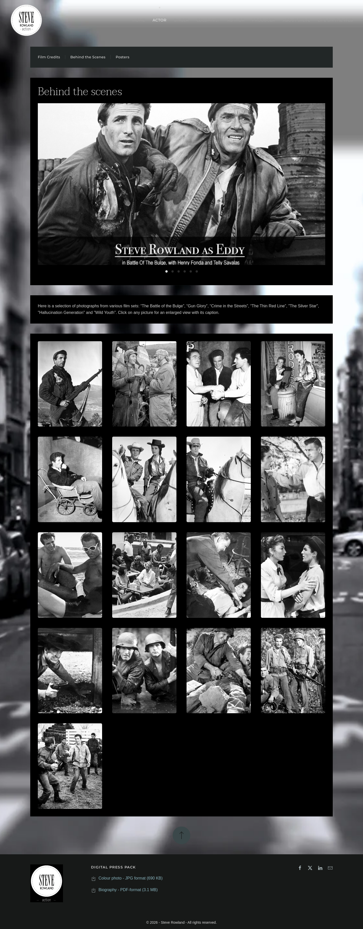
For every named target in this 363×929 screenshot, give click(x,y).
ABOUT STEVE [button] (296, 20)
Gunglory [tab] (178, 271)
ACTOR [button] (159, 20)
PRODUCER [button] (263, 20)
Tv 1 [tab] (185, 271)
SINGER (181, 20)
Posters (122, 57)
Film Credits (49, 57)
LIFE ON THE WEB (335, 20)
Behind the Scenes (87, 57)
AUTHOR (236, 20)
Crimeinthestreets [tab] (172, 271)
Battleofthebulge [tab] (166, 271)
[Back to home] (26, 20)
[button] (70, 384)
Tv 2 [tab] (191, 271)
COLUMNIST (208, 20)
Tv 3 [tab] (197, 271)
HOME (139, 20)
